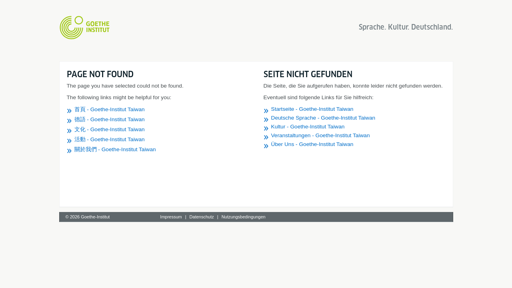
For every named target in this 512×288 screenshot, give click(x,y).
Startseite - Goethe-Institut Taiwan (312, 109)
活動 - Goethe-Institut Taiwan (109, 139)
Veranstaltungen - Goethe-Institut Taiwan (320, 135)
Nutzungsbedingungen (244, 216)
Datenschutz (202, 216)
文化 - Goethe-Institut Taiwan (109, 129)
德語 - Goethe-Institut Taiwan (109, 119)
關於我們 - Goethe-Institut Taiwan (115, 149)
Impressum (171, 216)
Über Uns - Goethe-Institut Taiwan (312, 144)
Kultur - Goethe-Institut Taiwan (308, 127)
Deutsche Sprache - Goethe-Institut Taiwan (323, 118)
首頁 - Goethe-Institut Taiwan (109, 109)
